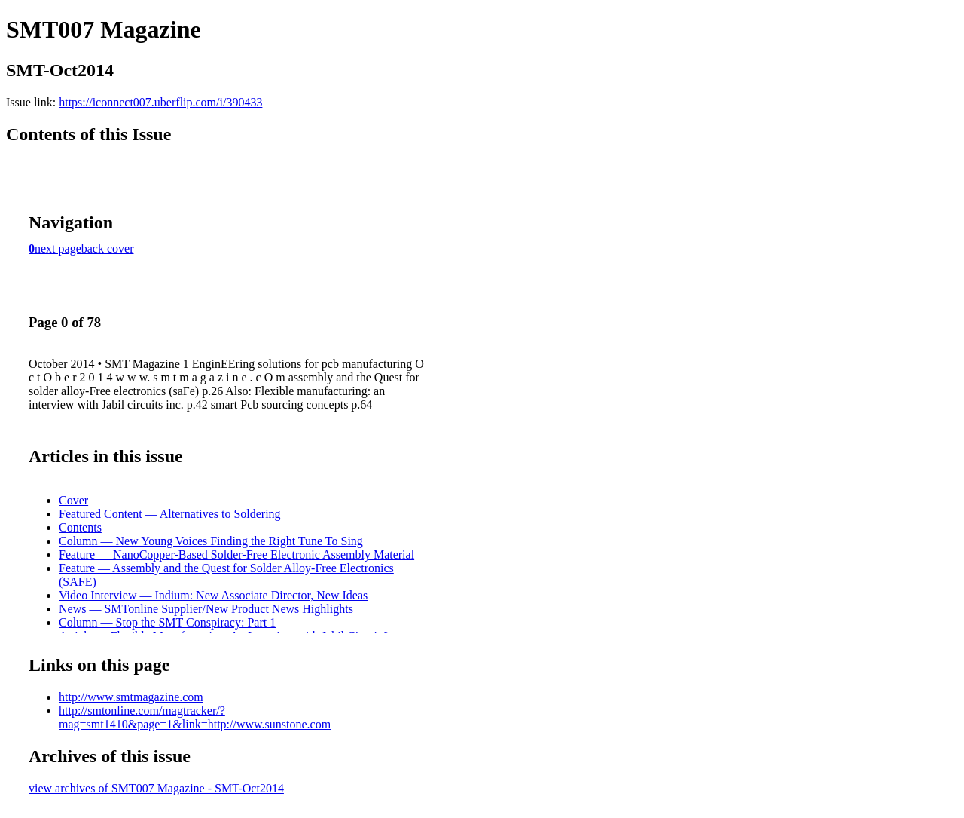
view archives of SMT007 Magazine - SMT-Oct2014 (156, 788)
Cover (73, 500)
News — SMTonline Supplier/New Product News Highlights (206, 608)
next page (58, 248)
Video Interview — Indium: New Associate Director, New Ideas (213, 595)
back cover (107, 248)
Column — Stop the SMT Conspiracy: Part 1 (167, 622)
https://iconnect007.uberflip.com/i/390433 (160, 102)
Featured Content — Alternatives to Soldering (170, 513)
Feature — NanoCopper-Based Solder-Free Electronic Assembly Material (236, 554)
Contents (80, 527)
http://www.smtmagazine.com (131, 697)
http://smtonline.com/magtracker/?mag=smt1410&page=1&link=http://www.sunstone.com (195, 717)
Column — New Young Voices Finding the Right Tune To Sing (211, 541)
